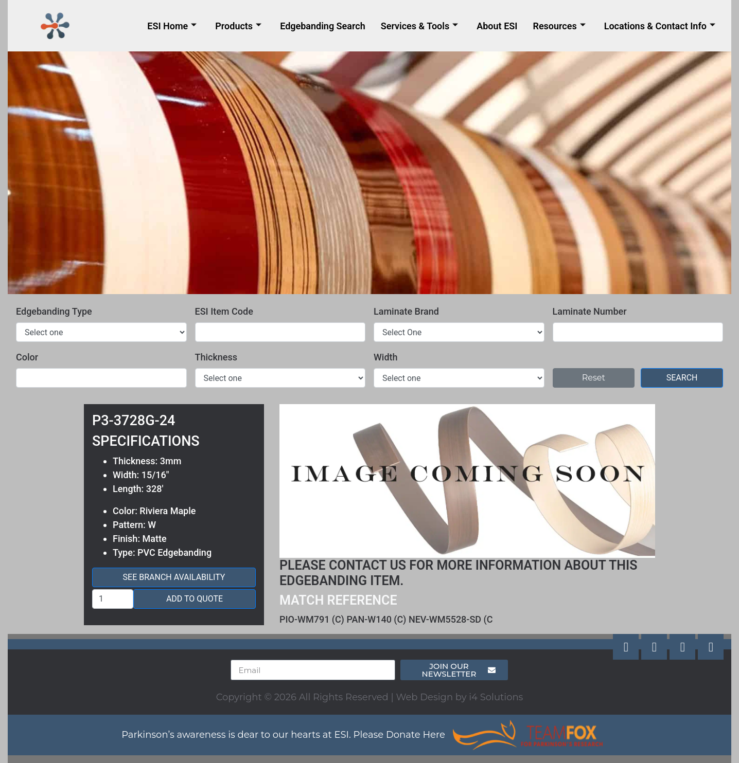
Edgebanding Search (322, 26)
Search (682, 378)
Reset (593, 378)
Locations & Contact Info (659, 26)
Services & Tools (420, 26)
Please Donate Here (399, 734)
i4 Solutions (496, 697)
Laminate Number (590, 311)
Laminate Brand (406, 311)
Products (238, 26)
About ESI (497, 26)
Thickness (216, 357)
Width (386, 357)
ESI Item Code (224, 311)
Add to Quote (194, 599)
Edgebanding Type (54, 311)
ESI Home (172, 26)
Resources (559, 26)
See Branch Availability (174, 577)
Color (27, 357)
